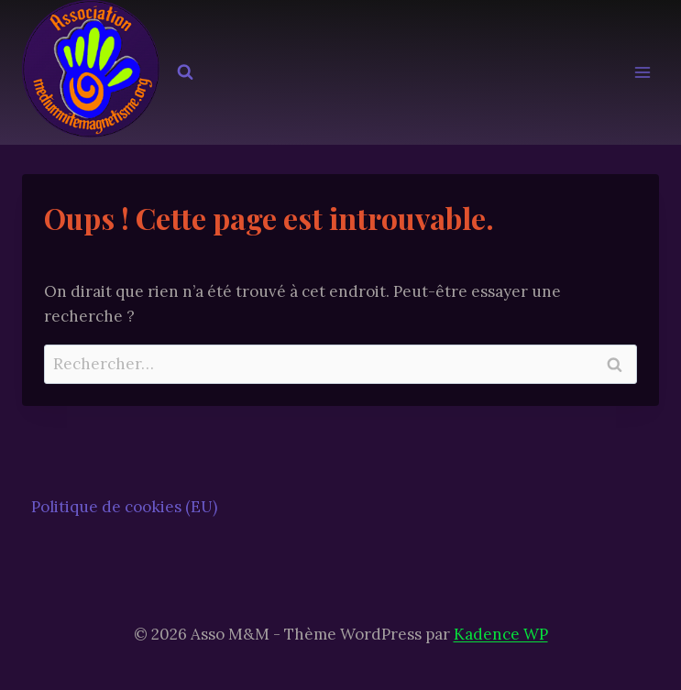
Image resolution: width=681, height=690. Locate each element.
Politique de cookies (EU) (124, 507)
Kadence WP (501, 634)
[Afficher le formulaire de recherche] (185, 72)
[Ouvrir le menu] (642, 73)
